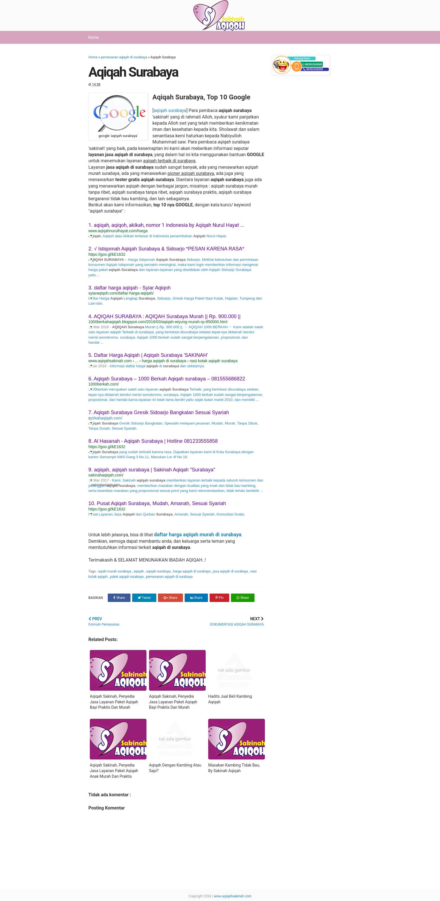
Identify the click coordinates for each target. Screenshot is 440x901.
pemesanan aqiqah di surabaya (124, 57)
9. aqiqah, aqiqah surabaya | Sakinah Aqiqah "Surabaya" (151, 470)
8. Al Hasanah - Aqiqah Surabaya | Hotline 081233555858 (153, 441)
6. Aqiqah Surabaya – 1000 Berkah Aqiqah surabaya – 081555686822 (166, 379)
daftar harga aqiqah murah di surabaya (197, 534)
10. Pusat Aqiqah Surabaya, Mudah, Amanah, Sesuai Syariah (157, 503)
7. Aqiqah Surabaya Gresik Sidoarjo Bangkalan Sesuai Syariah (158, 412)
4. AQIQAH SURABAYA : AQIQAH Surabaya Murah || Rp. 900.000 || (164, 316)
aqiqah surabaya (169, 110)
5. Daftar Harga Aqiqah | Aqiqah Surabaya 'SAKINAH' (148, 355)
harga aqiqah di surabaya (192, 571)
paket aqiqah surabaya (127, 577)
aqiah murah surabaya (115, 571)
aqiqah (139, 571)
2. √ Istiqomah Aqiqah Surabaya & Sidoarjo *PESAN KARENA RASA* (166, 249)
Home (93, 37)
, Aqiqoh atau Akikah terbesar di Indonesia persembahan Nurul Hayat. (164, 236)
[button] (91, 235)
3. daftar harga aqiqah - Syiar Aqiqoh (129, 288)
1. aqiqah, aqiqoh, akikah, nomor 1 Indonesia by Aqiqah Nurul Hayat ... (166, 225)
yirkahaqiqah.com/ (106, 418)
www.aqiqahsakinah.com (232, 896)
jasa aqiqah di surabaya (231, 571)
